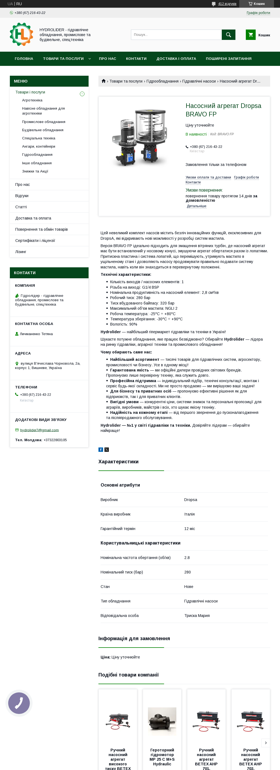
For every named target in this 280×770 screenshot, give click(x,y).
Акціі (19, 73)
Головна (24, 59)
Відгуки (21, 196)
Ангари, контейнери (38, 146)
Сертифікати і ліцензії (35, 240)
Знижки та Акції (35, 171)
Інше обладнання (37, 163)
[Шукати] (228, 35)
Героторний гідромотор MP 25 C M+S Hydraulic (163, 757)
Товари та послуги (63, 59)
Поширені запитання (229, 59)
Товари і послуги (30, 92)
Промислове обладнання (43, 122)
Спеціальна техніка (38, 138)
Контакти (136, 59)
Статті (21, 207)
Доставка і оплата (176, 59)
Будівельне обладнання (42, 130)
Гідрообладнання (163, 81)
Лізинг (20, 252)
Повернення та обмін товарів (41, 229)
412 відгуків (227, 4)
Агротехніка (32, 100)
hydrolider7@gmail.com (39, 430)
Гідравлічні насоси (199, 81)
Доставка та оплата (33, 218)
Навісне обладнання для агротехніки (43, 110)
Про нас (107, 59)
